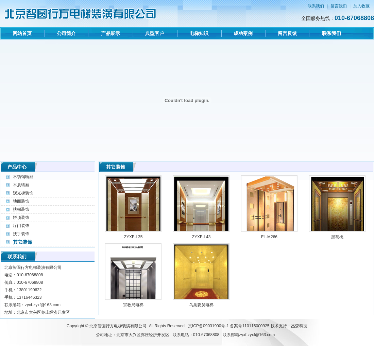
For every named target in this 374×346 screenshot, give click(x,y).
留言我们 (338, 6)
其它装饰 (22, 242)
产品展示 (110, 33)
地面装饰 (21, 201)
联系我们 (316, 6)
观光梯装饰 (23, 193)
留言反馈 (287, 33)
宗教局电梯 (133, 304)
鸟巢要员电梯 (201, 304)
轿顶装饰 (21, 217)
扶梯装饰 (21, 209)
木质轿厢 (21, 185)
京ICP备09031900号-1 (208, 326)
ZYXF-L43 (201, 237)
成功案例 (243, 33)
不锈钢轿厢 (23, 176)
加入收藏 (361, 6)
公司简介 (66, 33)
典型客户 (154, 33)
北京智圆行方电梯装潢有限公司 (118, 326)
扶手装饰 (21, 233)
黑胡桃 (337, 237)
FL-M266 (269, 237)
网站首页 (22, 33)
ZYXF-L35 (133, 237)
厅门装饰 (21, 225)
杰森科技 (299, 326)
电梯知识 (198, 33)
